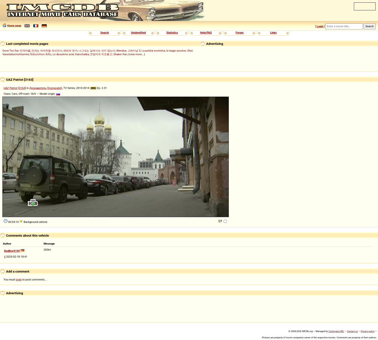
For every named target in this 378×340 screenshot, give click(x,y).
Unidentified (138, 32)
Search (104, 32)
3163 (22, 88)
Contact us (352, 331)
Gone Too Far (10, 50)
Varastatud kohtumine (15, 54)
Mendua (121, 50)
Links (273, 32)
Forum (240, 32)
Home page (14, 25)
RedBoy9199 (12, 251)
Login (320, 26)
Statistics (172, 32)
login (19, 279)
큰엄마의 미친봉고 (101, 54)
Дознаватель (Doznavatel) (45, 88)
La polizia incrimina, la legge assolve (164, 50)
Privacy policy (367, 331)
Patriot (13, 88)
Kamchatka (82, 54)
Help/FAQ (206, 32)
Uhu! (190, 50)
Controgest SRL (336, 331)
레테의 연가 (70, 50)
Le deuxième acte (63, 54)
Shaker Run (120, 54)
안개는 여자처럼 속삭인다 (47, 50)
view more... (136, 54)
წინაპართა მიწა (40, 54)
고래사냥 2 (134, 50)
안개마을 (25, 50)
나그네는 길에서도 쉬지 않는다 (97, 50)
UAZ (6, 88)
